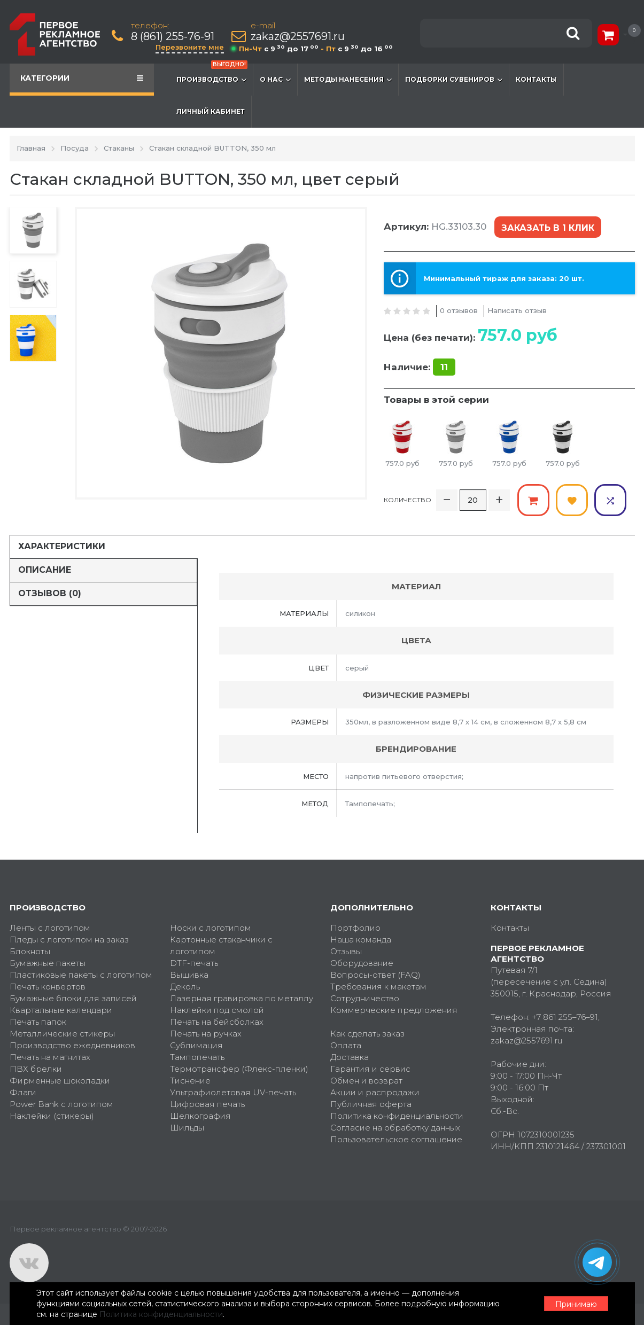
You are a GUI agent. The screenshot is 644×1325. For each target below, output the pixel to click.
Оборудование (361, 963)
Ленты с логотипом (50, 928)
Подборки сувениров (453, 79)
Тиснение (190, 1080)
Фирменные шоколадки (60, 1080)
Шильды (187, 1128)
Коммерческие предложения (393, 1010)
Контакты (536, 79)
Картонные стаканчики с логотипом (221, 945)
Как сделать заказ (367, 1033)
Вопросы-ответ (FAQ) (375, 975)
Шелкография (200, 1116)
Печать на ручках (206, 1033)
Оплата (345, 1045)
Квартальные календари (61, 1010)
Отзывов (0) (49, 593)
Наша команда (360, 939)
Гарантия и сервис (370, 1069)
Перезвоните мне (190, 47)
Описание (44, 570)
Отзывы (346, 951)
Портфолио (355, 928)
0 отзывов (459, 310)
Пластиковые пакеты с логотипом (81, 975)
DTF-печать (194, 963)
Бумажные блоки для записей (73, 998)
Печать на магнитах (50, 1057)
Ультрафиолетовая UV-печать (233, 1092)
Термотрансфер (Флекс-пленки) (239, 1069)
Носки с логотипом (210, 928)
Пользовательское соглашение (396, 1139)
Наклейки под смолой (217, 1010)
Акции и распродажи (375, 1092)
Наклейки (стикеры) (52, 1116)
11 (444, 367)
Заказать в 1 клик (547, 228)
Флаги (23, 1092)
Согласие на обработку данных (395, 1128)
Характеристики (61, 546)
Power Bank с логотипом (61, 1104)
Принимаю (576, 1304)
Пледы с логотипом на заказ (69, 939)
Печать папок (38, 1022)
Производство (211, 74)
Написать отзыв (517, 310)
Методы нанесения (348, 79)
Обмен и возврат (366, 1080)
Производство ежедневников (72, 1045)
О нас (275, 79)
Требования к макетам (378, 986)
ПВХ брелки (36, 1069)
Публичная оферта (371, 1104)
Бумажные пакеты (48, 963)
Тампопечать (197, 1057)
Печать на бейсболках (216, 1022)
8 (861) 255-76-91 (172, 36)
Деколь (185, 986)
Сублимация (196, 1045)
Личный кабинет (210, 111)
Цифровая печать (207, 1104)
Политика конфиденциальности (396, 1116)
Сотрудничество (364, 998)
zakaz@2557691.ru (298, 36)
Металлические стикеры (62, 1033)
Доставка (349, 1057)
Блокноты (30, 951)
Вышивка (189, 975)
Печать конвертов (48, 986)
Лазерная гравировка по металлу (241, 998)
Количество (407, 500)
